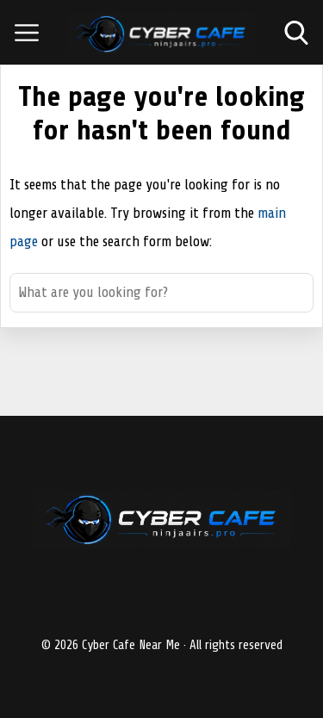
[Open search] (296, 33)
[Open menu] (27, 33)
